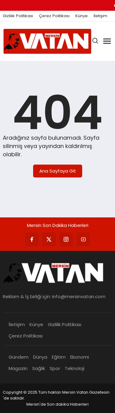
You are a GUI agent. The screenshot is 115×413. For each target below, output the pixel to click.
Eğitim (59, 357)
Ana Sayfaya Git (57, 171)
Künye (81, 16)
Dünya (40, 357)
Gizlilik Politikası (18, 16)
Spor (55, 368)
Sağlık (38, 368)
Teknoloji (74, 368)
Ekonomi (79, 357)
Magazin (18, 368)
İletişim (100, 16)
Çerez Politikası (54, 16)
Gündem (19, 357)
